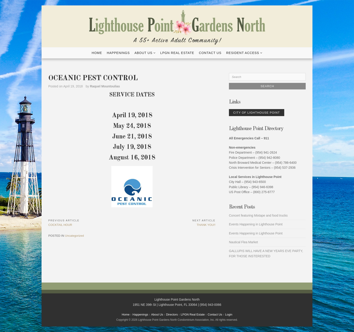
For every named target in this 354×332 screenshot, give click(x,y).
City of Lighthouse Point (256, 112)
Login (228, 314)
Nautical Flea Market (243, 242)
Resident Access (242, 53)
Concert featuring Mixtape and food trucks (258, 215)
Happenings (118, 53)
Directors (172, 314)
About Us (143, 53)
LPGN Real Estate (177, 53)
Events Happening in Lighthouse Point (255, 224)
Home (97, 53)
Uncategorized (74, 235)
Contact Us (210, 53)
